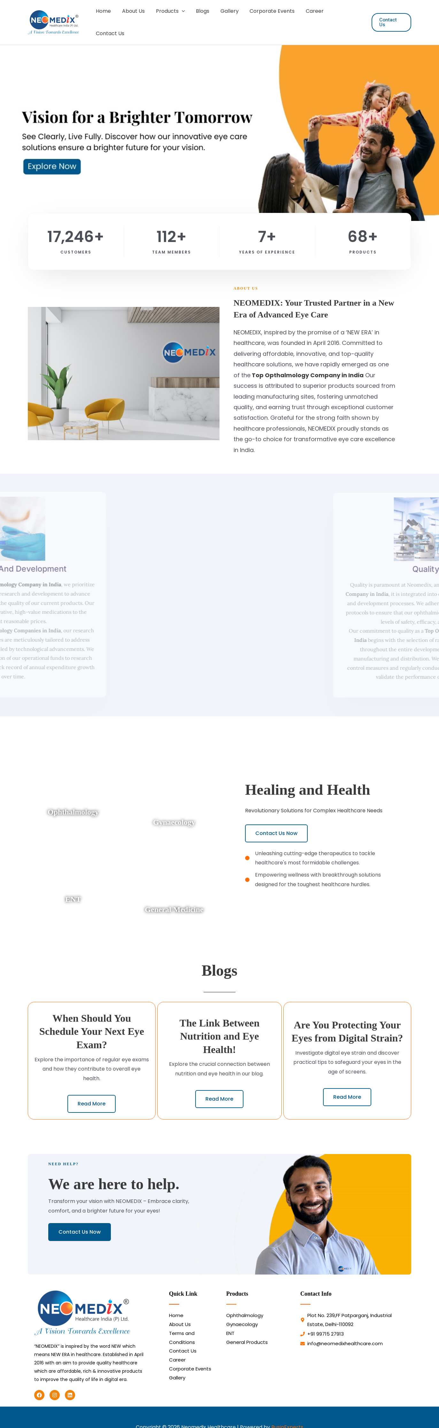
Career (312, 17)
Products (171, 17)
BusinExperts (287, 1416)
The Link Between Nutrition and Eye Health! (220, 1026)
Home (105, 17)
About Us (135, 17)
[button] (182, 17)
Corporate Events (270, 17)
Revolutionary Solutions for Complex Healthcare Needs (313, 800)
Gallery (229, 17)
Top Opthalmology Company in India (307, 365)
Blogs (202, 17)
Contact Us (345, 17)
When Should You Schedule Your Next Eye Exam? (91, 1021)
